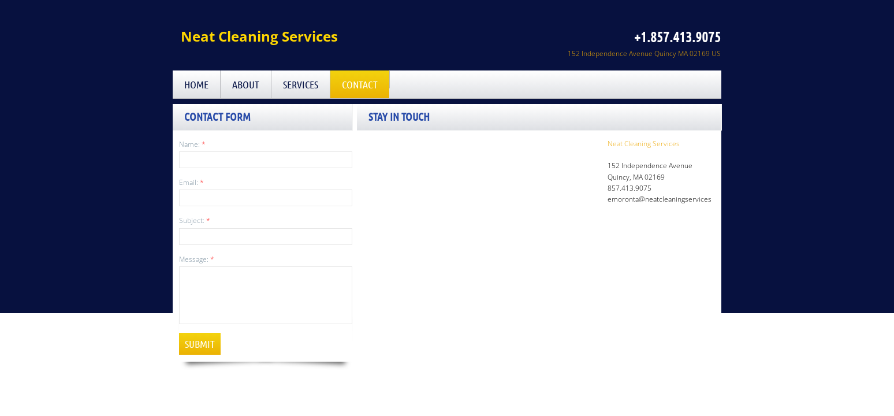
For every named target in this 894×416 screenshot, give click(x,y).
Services (300, 84)
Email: (191, 182)
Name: (192, 144)
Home (196, 84)
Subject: (194, 220)
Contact (360, 84)
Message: (196, 259)
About (245, 84)
